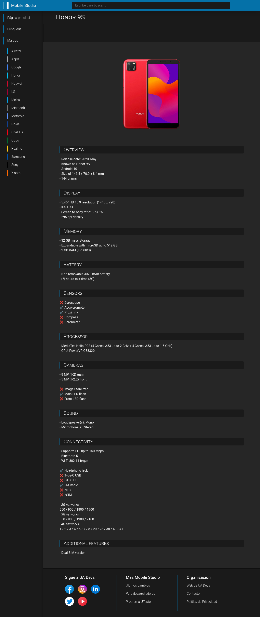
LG (13, 92)
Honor (15, 75)
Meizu (15, 100)
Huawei (16, 83)
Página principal (18, 18)
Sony (14, 165)
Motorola (17, 116)
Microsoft (18, 108)
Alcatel (16, 51)
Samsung (18, 157)
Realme (16, 148)
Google (16, 67)
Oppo (15, 140)
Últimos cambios (138, 585)
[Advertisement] (151, 33)
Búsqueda (14, 29)
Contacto (193, 593)
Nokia (15, 124)
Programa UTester (139, 602)
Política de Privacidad (202, 602)
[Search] (151, 5)
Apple (15, 59)
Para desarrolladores (140, 593)
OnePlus (17, 132)
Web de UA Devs (198, 585)
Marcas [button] (12, 40)
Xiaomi (16, 173)
